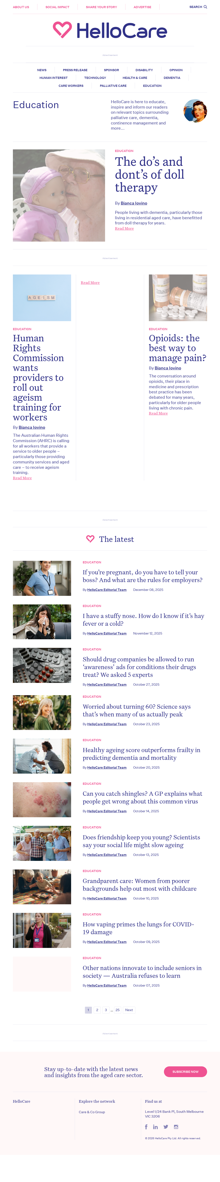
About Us (21, 7)
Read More (124, 228)
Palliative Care (113, 86)
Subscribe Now (186, 1072)
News (41, 70)
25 (118, 1010)
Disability (144, 70)
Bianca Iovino (134, 203)
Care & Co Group (92, 1112)
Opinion (176, 70)
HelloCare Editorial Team (107, 590)
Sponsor (111, 70)
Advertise (142, 7)
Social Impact (57, 7)
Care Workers (71, 86)
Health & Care (135, 78)
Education (152, 86)
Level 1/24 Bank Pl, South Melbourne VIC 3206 (174, 1114)
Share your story (101, 7)
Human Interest (54, 78)
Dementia (172, 78)
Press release (75, 70)
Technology (95, 78)
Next (129, 1010)
